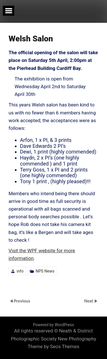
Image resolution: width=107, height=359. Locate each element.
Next (89, 301)
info (20, 271)
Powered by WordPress (53, 324)
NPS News (45, 271)
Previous (22, 301)
